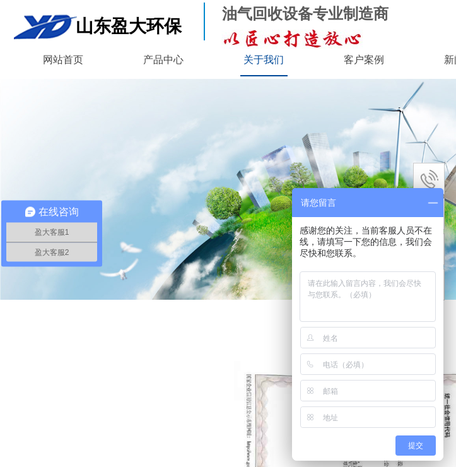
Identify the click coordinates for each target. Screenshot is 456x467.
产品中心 (163, 59)
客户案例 (364, 59)
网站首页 (63, 59)
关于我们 (263, 59)
